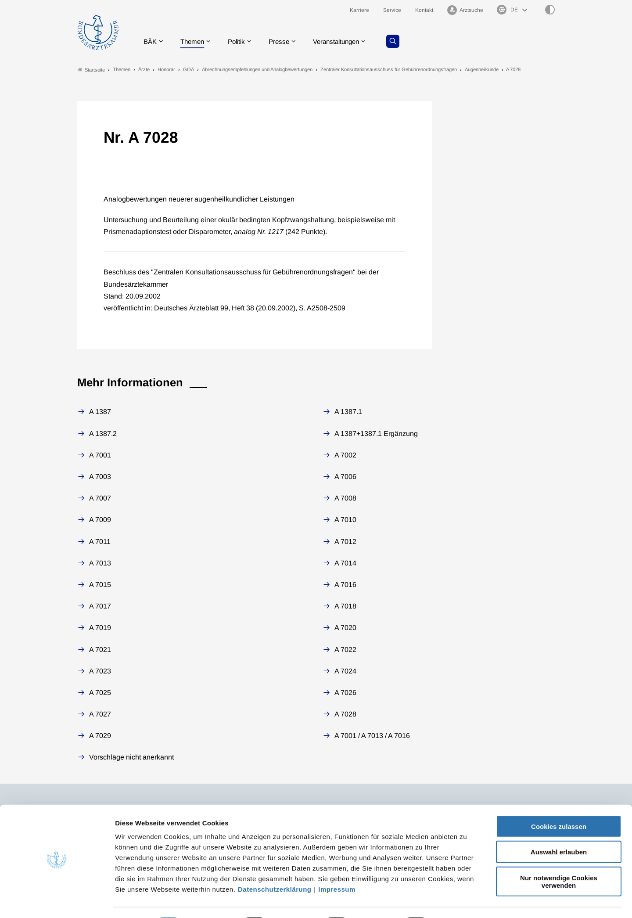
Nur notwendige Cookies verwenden (558, 857)
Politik (241, 41)
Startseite (91, 69)
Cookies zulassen (558, 802)
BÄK (151, 41)
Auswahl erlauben (559, 828)
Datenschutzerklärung (275, 865)
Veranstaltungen (346, 41)
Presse (286, 41)
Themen (195, 41)
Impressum (337, 865)
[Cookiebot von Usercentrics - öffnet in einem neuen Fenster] (56, 900)
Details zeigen (467, 900)
